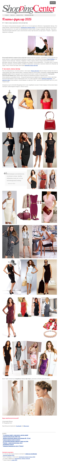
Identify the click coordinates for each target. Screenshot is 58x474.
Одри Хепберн (51, 59)
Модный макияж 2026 (8, 455)
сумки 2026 (14, 460)
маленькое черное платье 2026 (27, 457)
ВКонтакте (26, 426)
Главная (7, 15)
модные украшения (47, 78)
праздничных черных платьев (22, 458)
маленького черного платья (28, 27)
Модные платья (19, 15)
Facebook (18, 426)
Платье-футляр (35, 71)
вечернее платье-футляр (31, 65)
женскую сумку (6, 80)
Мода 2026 (12, 15)
